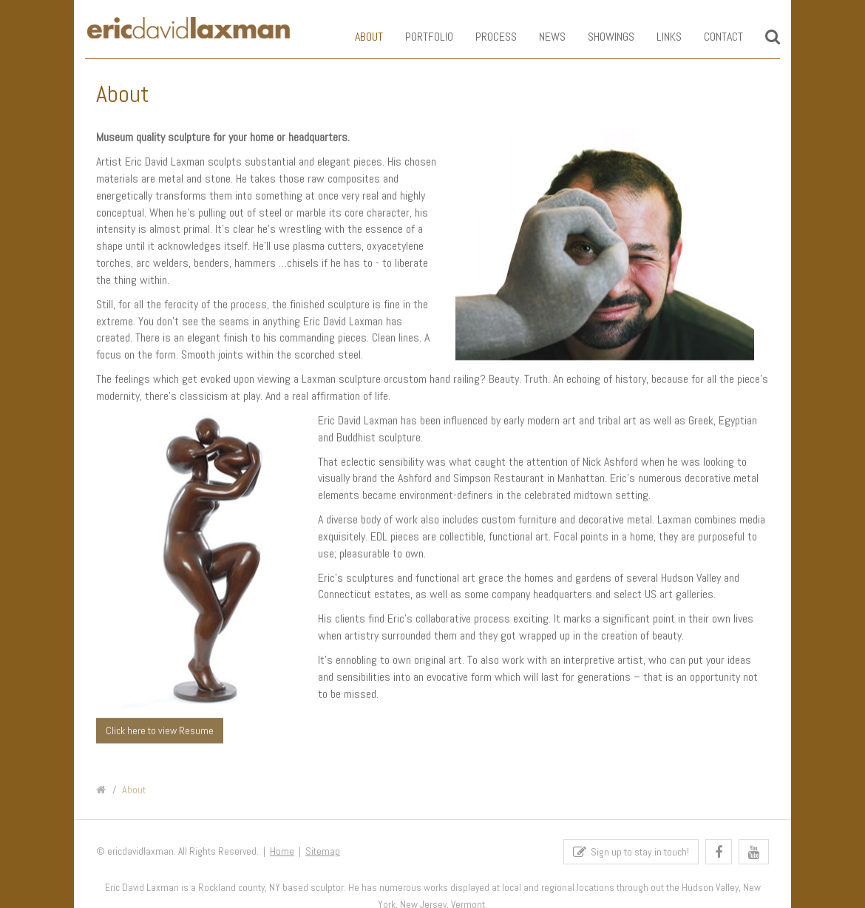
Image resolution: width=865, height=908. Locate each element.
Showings (600, 36)
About (358, 36)
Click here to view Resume (160, 730)
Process (485, 36)
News (541, 36)
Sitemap (322, 854)
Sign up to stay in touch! (631, 855)
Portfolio (418, 36)
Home (282, 854)
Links (658, 36)
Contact (712, 36)
